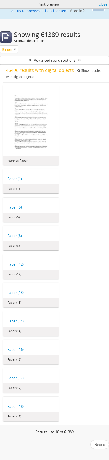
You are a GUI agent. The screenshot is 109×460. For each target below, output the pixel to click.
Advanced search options (54, 60)
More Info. (77, 10)
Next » (99, 444)
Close (103, 4)
